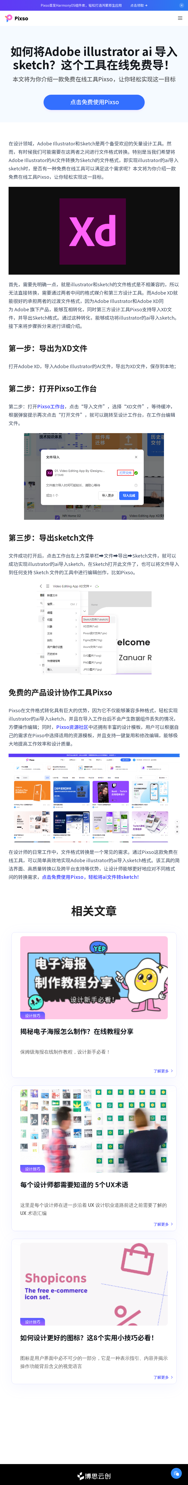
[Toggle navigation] (180, 18)
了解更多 (163, 1071)
